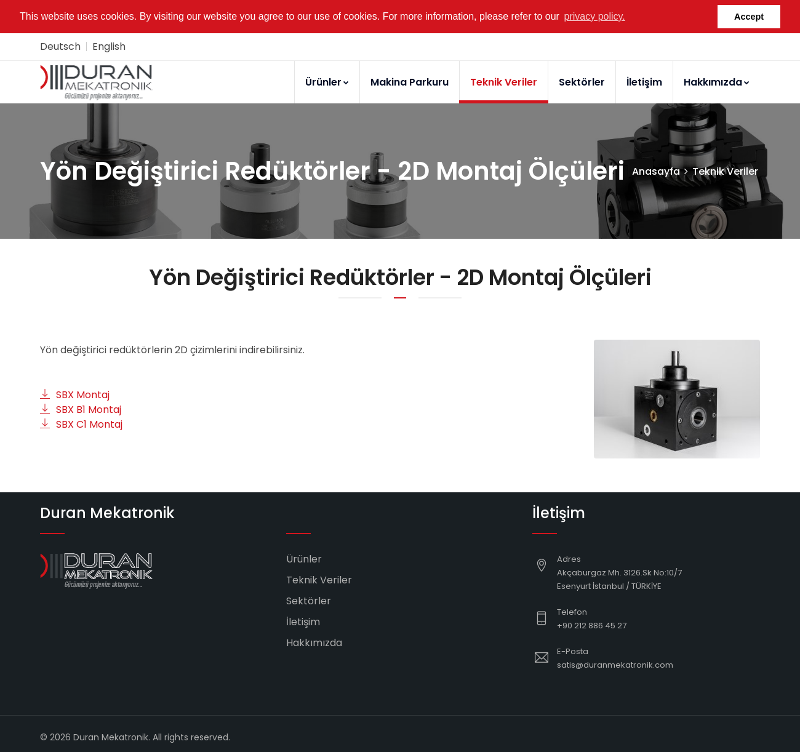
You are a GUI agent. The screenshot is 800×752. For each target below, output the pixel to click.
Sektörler (582, 81)
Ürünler (327, 81)
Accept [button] (749, 17)
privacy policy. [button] (594, 16)
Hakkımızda (717, 81)
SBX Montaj (75, 394)
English (109, 46)
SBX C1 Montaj (81, 424)
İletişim (644, 81)
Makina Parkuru (409, 81)
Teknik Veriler (503, 81)
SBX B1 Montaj (80, 409)
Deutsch (60, 46)
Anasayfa (656, 171)
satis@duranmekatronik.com (615, 664)
